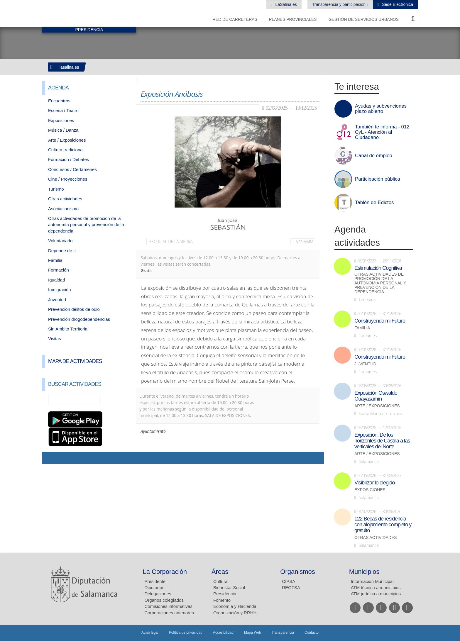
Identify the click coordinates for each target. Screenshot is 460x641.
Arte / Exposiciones (67, 140)
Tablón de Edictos (374, 202)
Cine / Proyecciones (67, 179)
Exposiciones (61, 120)
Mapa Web (252, 632)
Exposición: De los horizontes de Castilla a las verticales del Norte (382, 441)
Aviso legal (149, 632)
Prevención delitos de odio (74, 309)
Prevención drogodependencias (79, 319)
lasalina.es (69, 67)
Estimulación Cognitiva (378, 268)
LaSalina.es (285, 4)
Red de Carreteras (235, 19)
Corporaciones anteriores (169, 612)
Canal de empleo (373, 155)
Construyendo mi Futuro (379, 321)
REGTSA (291, 587)
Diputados (155, 587)
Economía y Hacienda (234, 606)
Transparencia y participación (339, 4)
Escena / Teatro (63, 110)
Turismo (56, 188)
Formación (58, 269)
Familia (55, 260)
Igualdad (56, 279)
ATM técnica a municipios (376, 587)
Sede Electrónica (397, 4)
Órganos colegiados (164, 600)
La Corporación (165, 571)
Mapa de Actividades (75, 361)
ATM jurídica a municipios (376, 593)
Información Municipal (372, 581)
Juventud (57, 299)
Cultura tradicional (66, 149)
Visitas (54, 338)
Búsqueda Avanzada (123, 399)
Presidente (155, 581)
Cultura (220, 581)
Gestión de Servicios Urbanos (364, 19)
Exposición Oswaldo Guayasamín (375, 396)
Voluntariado (60, 240)
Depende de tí (62, 250)
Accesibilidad (223, 632)
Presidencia (224, 593)
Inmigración (59, 289)
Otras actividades (65, 198)
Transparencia (283, 632)
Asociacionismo (63, 208)
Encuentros (59, 100)
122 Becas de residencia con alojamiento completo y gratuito (382, 524)
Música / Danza (63, 130)
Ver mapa (305, 241)
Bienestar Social (229, 587)
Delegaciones (158, 593)
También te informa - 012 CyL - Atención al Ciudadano (382, 132)
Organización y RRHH (235, 612)
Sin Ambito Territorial (68, 328)
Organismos (297, 571)
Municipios (364, 571)
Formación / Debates (68, 159)
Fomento (222, 600)
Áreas (220, 571)
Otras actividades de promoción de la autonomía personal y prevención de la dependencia (86, 224)
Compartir (49, 458)
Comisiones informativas (168, 606)
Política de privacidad (185, 632)
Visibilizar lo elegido (374, 483)
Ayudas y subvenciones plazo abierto (381, 109)
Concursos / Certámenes (72, 169)
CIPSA (288, 581)
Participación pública (377, 179)
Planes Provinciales (293, 19)
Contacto (312, 632)
